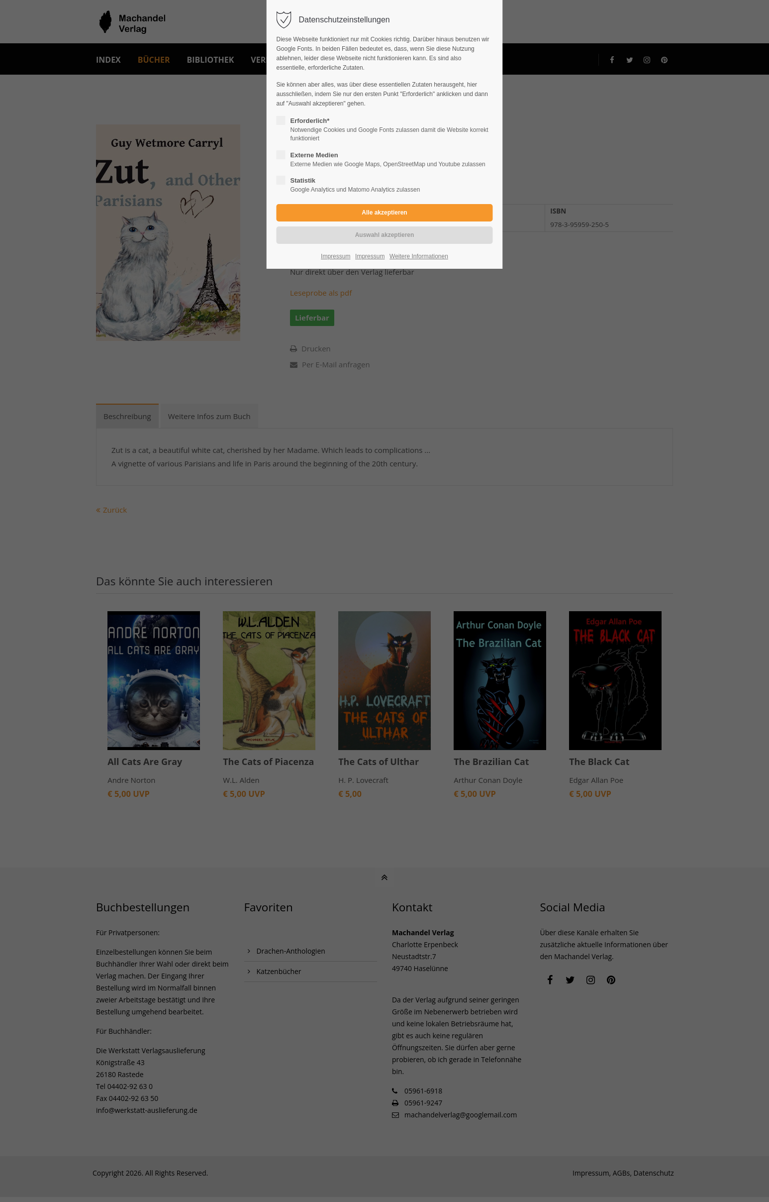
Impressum (335, 256)
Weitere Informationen (418, 256)
